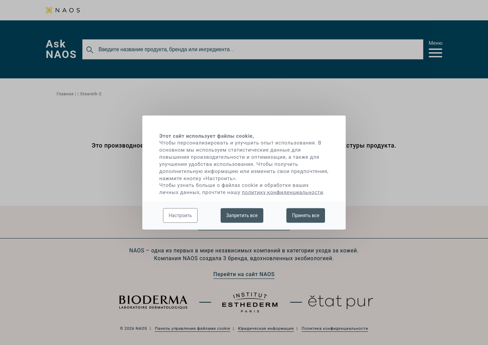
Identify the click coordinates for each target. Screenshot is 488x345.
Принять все (306, 215)
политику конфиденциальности (282, 192)
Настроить (180, 215)
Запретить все (242, 215)
